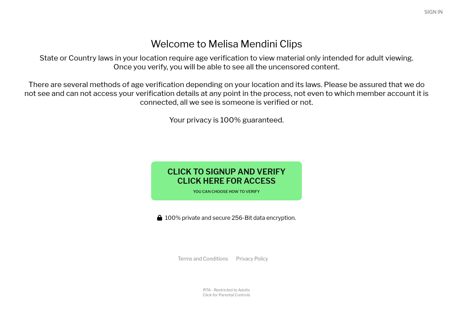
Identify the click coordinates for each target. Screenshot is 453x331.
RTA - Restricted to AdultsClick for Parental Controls (226, 292)
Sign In (433, 12)
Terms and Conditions (203, 259)
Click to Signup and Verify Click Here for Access (226, 180)
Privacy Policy (252, 259)
